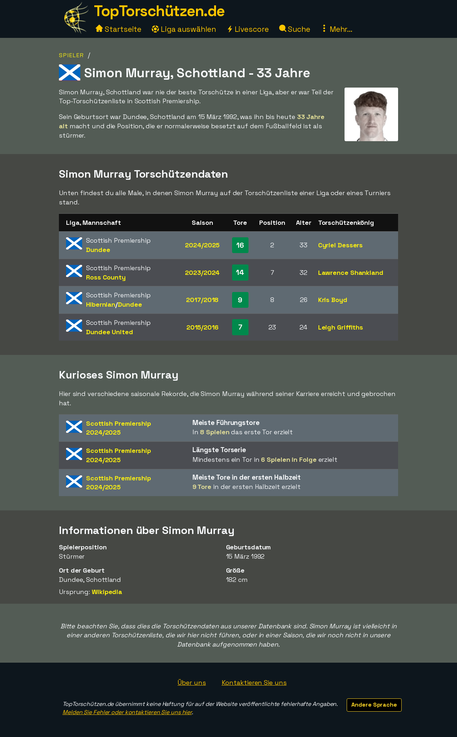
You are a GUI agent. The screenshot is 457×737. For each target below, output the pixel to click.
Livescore (247, 29)
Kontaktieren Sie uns (254, 682)
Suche (294, 29)
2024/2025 (202, 245)
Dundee (98, 250)
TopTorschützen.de (159, 10)
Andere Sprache (374, 704)
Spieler (71, 55)
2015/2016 (202, 327)
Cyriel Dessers (340, 245)
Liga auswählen (184, 29)
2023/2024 (202, 272)
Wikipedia (107, 592)
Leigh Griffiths (340, 327)
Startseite (118, 29)
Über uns (191, 682)
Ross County (106, 277)
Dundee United (109, 332)
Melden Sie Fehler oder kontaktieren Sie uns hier (127, 712)
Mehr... (336, 29)
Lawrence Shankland (350, 272)
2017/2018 (202, 300)
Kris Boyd (332, 300)
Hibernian (100, 304)
